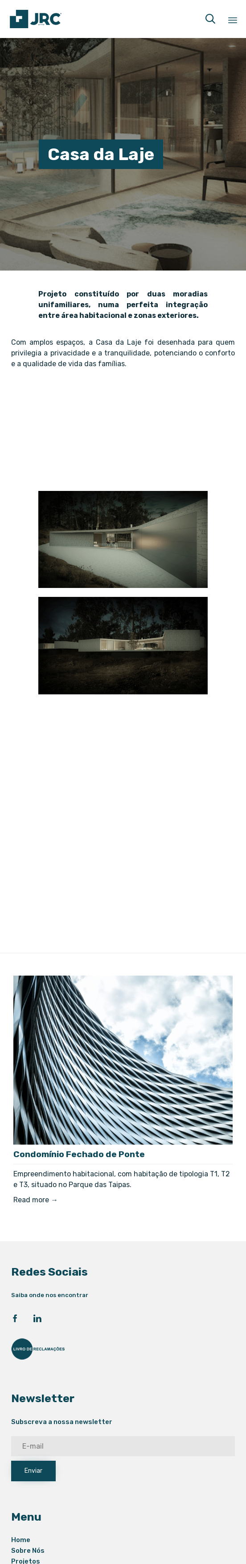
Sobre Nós (28, 1551)
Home (20, 1540)
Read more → (35, 1200)
